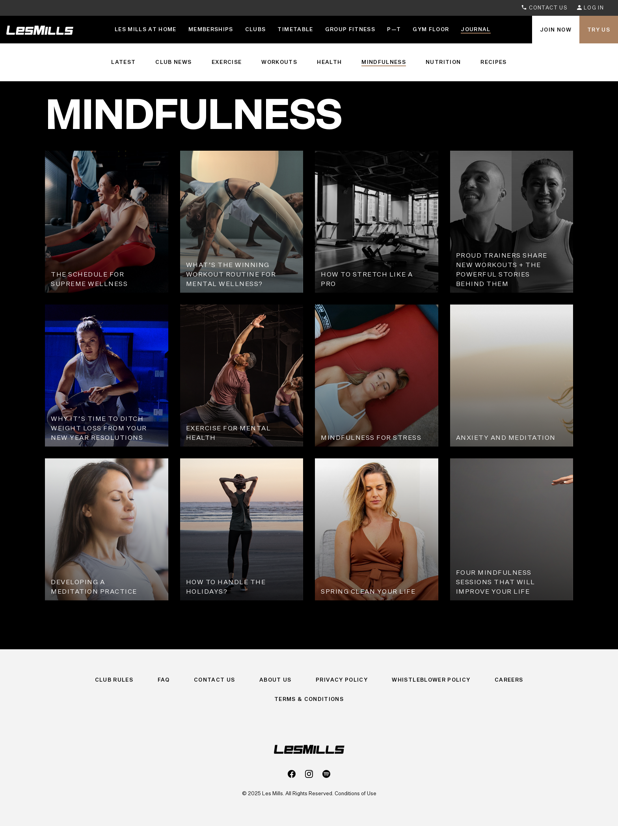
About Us (275, 679)
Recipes (493, 62)
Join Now (555, 29)
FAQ (164, 679)
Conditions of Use (355, 793)
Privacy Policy (342, 679)
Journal (475, 29)
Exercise (227, 62)
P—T (394, 29)
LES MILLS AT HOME (146, 29)
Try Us (598, 29)
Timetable (295, 29)
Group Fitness (350, 29)
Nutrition (443, 62)
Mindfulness (383, 62)
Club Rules (114, 679)
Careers (509, 679)
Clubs (255, 29)
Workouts (279, 62)
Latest (123, 62)
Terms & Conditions (309, 699)
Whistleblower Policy (431, 679)
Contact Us (544, 7)
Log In (590, 7)
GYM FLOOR (431, 29)
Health (329, 62)
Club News (173, 62)
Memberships (210, 29)
